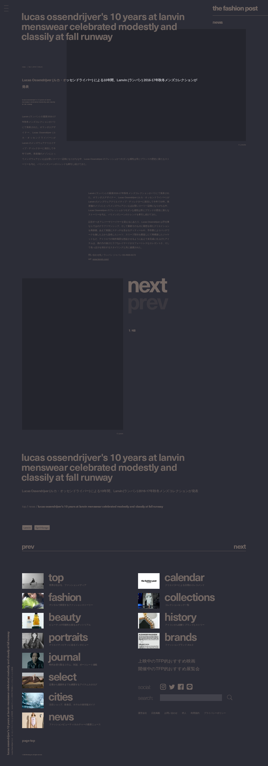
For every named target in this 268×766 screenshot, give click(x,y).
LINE (190, 687)
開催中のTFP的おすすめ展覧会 (169, 668)
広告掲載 (155, 713)
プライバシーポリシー (215, 713)
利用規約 (195, 713)
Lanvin (27, 527)
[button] (148, 283)
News (218, 22)
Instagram (163, 687)
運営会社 (142, 713)
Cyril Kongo (42, 527)
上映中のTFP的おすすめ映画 (166, 660)
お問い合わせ (170, 713)
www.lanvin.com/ (101, 259)
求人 (184, 713)
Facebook (181, 687)
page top (28, 740)
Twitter (172, 687)
